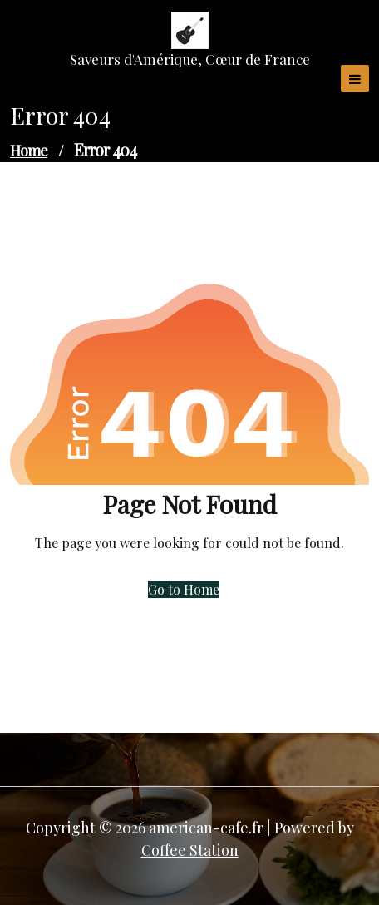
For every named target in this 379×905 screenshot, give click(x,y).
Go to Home (183, 589)
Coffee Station (190, 850)
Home (28, 151)
